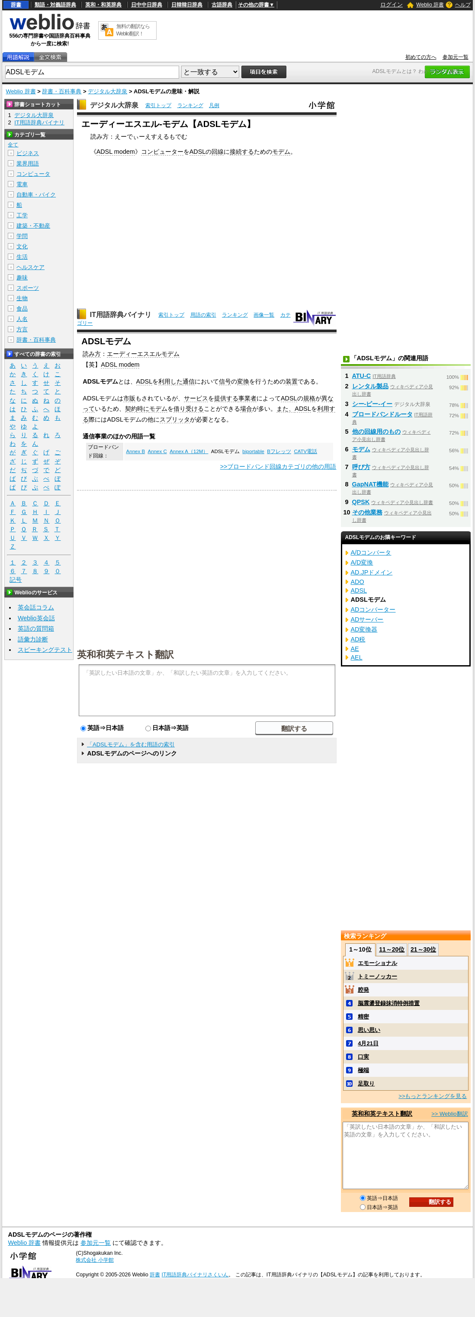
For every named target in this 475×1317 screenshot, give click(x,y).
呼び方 (361, 466)
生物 (22, 298)
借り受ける (188, 408)
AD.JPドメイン (372, 572)
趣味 (22, 277)
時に (143, 408)
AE (355, 648)
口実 (363, 1057)
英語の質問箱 (36, 628)
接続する (242, 151)
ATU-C (361, 375)
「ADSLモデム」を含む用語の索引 (131, 744)
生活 (22, 257)
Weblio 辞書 (430, 5)
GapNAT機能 (370, 484)
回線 (218, 151)
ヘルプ (463, 5)
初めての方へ (420, 57)
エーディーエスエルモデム (143, 353)
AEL (357, 657)
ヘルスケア (30, 267)
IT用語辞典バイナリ (120, 314)
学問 (22, 236)
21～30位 (423, 949)
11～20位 (391, 949)
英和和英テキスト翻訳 (125, 653)
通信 (189, 381)
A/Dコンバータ (371, 552)
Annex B (135, 451)
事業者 (247, 398)
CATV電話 (305, 451)
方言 (22, 329)
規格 (309, 398)
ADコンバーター (373, 609)
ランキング (190, 105)
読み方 (92, 353)
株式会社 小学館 (94, 1260)
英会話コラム (36, 607)
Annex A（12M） (189, 451)
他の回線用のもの (376, 431)
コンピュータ (33, 174)
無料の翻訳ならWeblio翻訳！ (133, 30)
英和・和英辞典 (103, 5)
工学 (22, 215)
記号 (16, 580)
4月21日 (368, 1043)
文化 (22, 246)
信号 (225, 381)
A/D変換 (362, 562)
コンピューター (162, 151)
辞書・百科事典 (61, 91)
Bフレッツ (279, 451)
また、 (285, 408)
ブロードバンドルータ (382, 414)
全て (13, 144)
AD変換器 (364, 629)
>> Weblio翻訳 (449, 1114)
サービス (196, 398)
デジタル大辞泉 (107, 91)
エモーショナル (377, 963)
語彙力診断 (33, 639)
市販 (129, 398)
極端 (363, 1070)
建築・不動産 (33, 225)
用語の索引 (203, 315)
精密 (363, 1016)
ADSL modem (115, 151)
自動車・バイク (36, 194)
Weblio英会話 (36, 618)
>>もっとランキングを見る (432, 1096)
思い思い (369, 1030)
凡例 (214, 105)
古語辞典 (222, 5)
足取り (366, 1083)
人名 (22, 319)
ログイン (391, 4)
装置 (292, 381)
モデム (281, 151)
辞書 (16, 5)
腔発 (363, 990)
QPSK (361, 501)
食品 (22, 308)
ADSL (197, 151)
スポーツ (27, 288)
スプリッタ (175, 419)
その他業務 (367, 512)
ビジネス (27, 153)
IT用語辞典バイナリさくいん (195, 1275)
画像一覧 (264, 315)
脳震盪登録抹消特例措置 (389, 1003)
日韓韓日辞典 (186, 5)
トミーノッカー (377, 976)
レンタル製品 (370, 386)
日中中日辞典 (146, 5)
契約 (131, 408)
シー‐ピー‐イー (372, 403)
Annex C (157, 451)
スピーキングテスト (45, 649)
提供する (226, 398)
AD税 (358, 639)
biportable (253, 451)
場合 (246, 408)
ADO (357, 581)
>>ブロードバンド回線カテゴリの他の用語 (278, 466)
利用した (170, 381)
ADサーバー (367, 619)
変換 (243, 381)
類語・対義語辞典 (55, 5)
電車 (22, 184)
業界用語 (27, 163)
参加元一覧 (456, 57)
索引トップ (158, 105)
